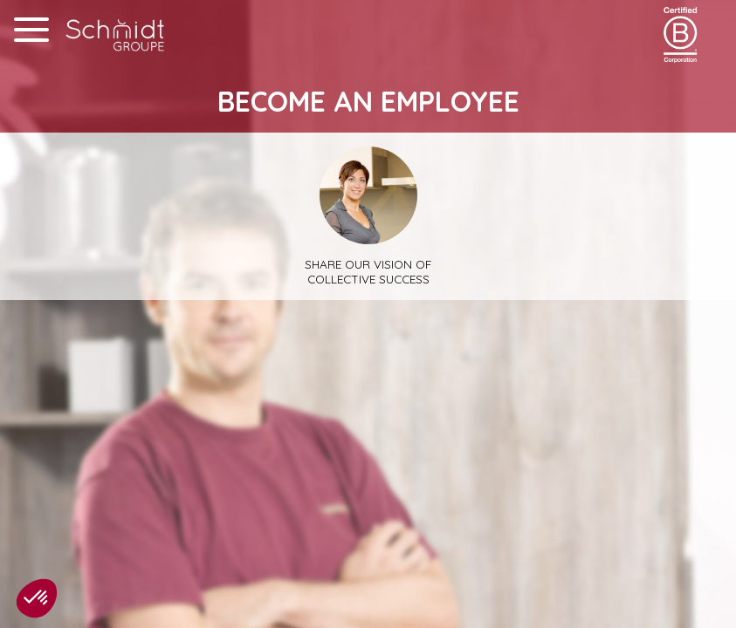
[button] (37, 598)
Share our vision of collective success (368, 216)
